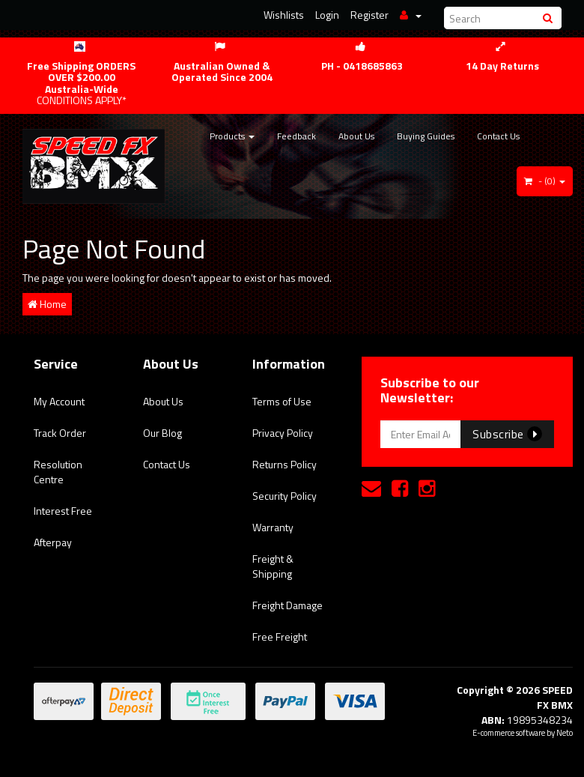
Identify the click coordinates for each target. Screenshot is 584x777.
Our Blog (162, 433)
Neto (564, 733)
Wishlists (284, 14)
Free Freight (279, 636)
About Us (356, 136)
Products (232, 136)
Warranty (272, 527)
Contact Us (498, 136)
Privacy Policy (282, 433)
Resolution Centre (58, 471)
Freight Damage (287, 605)
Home (47, 304)
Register (369, 14)
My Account (59, 401)
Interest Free (63, 510)
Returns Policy (284, 464)
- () (544, 181)
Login (327, 14)
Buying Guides (425, 136)
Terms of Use (281, 401)
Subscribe (507, 434)
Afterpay (53, 542)
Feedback (296, 136)
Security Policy (284, 496)
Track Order (60, 433)
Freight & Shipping (272, 566)
